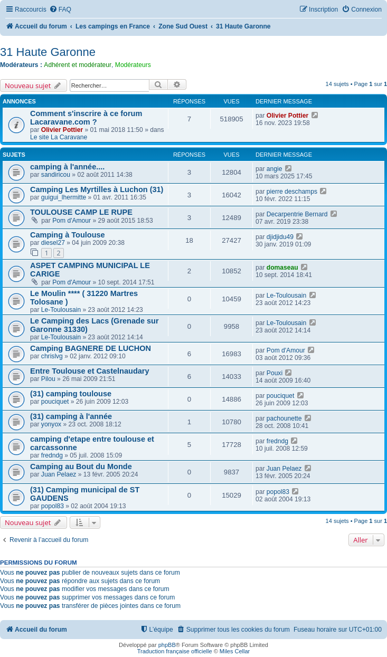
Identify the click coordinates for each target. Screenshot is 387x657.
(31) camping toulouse (70, 393)
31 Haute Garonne (48, 52)
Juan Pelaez (59, 474)
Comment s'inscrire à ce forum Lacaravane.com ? (86, 117)
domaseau (282, 267)
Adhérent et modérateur (77, 65)
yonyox (51, 424)
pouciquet (55, 401)
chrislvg (52, 356)
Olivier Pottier (62, 130)
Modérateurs (133, 65)
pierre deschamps (292, 191)
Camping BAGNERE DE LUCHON (90, 348)
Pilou (48, 379)
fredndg (52, 455)
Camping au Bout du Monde (81, 466)
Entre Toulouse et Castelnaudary (89, 371)
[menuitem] (60, 10)
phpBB (167, 645)
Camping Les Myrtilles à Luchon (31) (96, 189)
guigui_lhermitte (63, 197)
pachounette (284, 418)
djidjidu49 (280, 237)
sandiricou (55, 174)
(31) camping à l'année (71, 416)
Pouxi (274, 373)
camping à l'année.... (67, 167)
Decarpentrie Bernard (297, 214)
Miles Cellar (235, 651)
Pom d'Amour (71, 220)
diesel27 (53, 242)
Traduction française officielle (174, 651)
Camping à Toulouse (67, 235)
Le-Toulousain (61, 309)
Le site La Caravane (58, 137)
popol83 (52, 506)
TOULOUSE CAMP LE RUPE (81, 212)
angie (274, 169)
